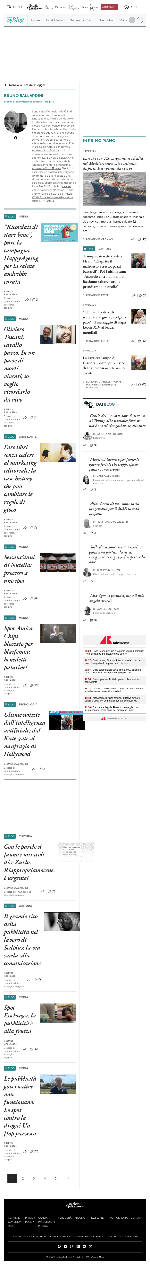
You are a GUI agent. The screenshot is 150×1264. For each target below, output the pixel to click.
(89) (34, 1049)
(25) (34, 1151)
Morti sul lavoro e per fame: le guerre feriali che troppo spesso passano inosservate (114, 464)
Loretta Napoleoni (108, 433)
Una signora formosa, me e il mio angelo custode (116, 598)
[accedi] (133, 7)
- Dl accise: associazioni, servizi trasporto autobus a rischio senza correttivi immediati (114, 690)
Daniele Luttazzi (106, 608)
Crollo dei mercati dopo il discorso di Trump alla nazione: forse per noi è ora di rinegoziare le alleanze (117, 421)
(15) (142, 384)
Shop (85, 7)
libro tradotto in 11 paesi (46, 168)
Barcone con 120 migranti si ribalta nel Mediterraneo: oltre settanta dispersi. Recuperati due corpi (113, 163)
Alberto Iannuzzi (106, 570)
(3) (41, 769)
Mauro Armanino (106, 476)
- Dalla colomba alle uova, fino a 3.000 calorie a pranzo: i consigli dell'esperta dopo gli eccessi (113, 671)
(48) (142, 239)
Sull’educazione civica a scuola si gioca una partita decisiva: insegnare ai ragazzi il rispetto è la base (117, 554)
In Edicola (49, 6)
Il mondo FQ (96, 6)
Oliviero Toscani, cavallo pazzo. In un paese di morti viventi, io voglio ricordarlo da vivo (19, 364)
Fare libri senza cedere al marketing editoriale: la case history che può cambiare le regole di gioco (20, 478)
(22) (142, 341)
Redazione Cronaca (98, 239)
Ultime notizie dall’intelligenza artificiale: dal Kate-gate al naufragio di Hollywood (25, 734)
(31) (34, 598)
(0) (33, 527)
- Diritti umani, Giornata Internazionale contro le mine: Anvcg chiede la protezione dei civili (113, 662)
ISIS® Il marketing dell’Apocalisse (52, 197)
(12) (34, 417)
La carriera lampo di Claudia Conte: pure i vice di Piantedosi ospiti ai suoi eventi (104, 365)
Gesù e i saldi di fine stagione (56, 171)
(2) (93, 533)
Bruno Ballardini (11, 293)
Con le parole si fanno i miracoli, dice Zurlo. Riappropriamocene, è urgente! (29, 862)
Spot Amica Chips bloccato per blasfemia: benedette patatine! (18, 647)
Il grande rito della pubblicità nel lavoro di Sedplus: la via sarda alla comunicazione (22, 939)
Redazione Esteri (96, 295)
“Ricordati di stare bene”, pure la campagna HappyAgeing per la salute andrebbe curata (21, 254)
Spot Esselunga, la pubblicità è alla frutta (20, 1019)
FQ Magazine (74, 6)
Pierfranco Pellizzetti (110, 521)
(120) (34, 685)
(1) (35, 299)
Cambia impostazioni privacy (46, 1221)
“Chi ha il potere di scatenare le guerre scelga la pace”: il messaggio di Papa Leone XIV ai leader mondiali (104, 322)
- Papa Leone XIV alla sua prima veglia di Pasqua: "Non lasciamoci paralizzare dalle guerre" (114, 652)
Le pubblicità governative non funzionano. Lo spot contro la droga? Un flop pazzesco (20, 1105)
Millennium (61, 7)
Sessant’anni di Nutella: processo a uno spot (19, 569)
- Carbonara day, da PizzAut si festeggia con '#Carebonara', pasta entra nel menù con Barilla (111, 709)
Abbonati (109, 7)
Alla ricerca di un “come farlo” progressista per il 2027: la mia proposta (114, 508)
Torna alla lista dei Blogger (25, 85)
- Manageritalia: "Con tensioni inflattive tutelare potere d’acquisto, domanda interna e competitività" (112, 699)
